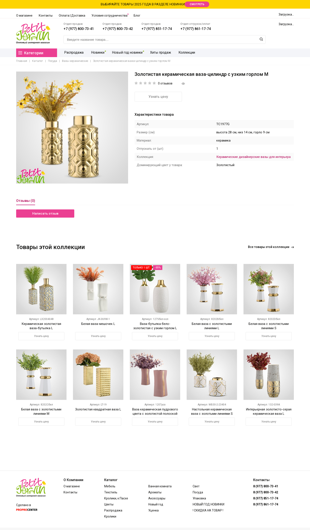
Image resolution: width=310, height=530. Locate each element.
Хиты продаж (159, 53)
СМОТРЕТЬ (197, 4)
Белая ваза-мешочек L (98, 324)
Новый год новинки (126, 53)
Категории (30, 53)
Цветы (108, 504)
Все (271, 247)
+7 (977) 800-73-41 (79, 29)
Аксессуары (156, 498)
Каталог (37, 60)
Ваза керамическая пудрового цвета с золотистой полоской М (155, 413)
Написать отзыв (45, 213)
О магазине (24, 15)
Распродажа (73, 53)
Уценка (153, 510)
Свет (196, 486)
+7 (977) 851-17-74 (156, 29)
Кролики (110, 516)
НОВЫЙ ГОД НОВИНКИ (208, 504)
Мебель (109, 486)
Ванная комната (160, 486)
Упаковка (199, 498)
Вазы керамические (75, 60)
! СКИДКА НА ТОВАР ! (208, 510)
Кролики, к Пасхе (116, 498)
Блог (137, 15)
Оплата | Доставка (72, 15)
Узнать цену (158, 97)
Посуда (52, 60)
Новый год (155, 504)
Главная (21, 60)
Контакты (46, 15)
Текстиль (110, 492)
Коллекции (186, 53)
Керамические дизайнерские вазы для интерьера (253, 157)
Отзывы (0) (25, 201)
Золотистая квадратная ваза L (98, 409)
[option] (72, 128)
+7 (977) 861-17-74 (195, 29)
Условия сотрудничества (109, 15)
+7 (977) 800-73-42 (117, 29)
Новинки (97, 53)
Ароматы (154, 492)
